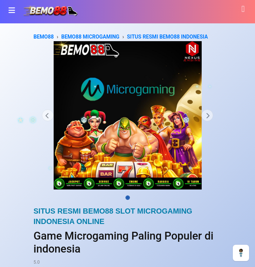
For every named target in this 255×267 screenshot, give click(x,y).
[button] (48, 115)
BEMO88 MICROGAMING (90, 37)
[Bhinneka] (50, 10)
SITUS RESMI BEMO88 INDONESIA (167, 37)
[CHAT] (240, 253)
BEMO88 (44, 37)
